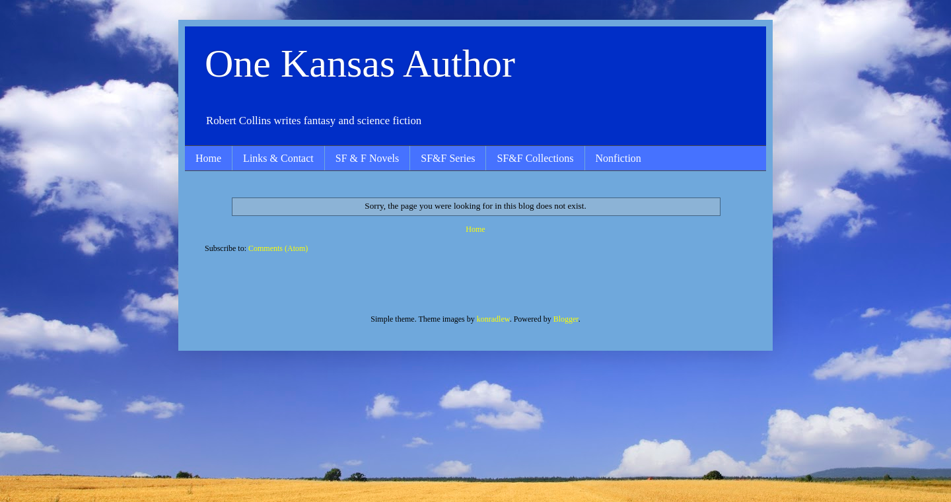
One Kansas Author (360, 63)
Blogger (566, 319)
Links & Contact (278, 158)
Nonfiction (618, 158)
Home (208, 158)
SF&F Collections (535, 158)
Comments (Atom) (278, 248)
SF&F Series (448, 158)
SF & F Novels (367, 158)
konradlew (493, 319)
